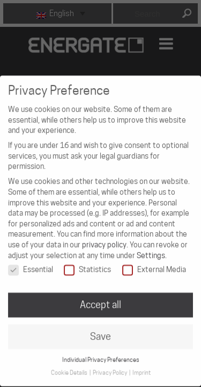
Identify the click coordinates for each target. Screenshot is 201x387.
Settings (151, 249)
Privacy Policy (110, 366)
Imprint (141, 366)
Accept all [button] (100, 298)
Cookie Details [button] (69, 366)
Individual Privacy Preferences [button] (100, 353)
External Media (154, 263)
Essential (30, 263)
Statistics (87, 263)
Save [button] (100, 329)
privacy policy (104, 238)
